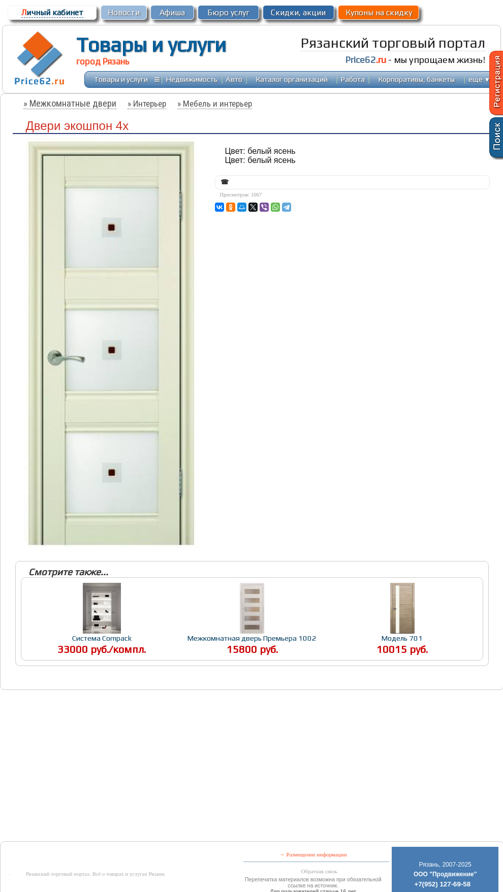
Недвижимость (191, 79)
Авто (234, 79)
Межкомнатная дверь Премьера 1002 (252, 638)
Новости (124, 12)
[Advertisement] (165, 767)
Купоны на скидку (378, 12)
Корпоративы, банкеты (417, 79)
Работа (353, 79)
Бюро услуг (228, 12)
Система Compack (102, 638)
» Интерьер (147, 103)
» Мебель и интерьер (214, 103)
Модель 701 (402, 638)
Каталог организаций (292, 79)
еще (479, 79)
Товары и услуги (151, 44)
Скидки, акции (298, 12)
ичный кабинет (52, 12)
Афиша (172, 12)
